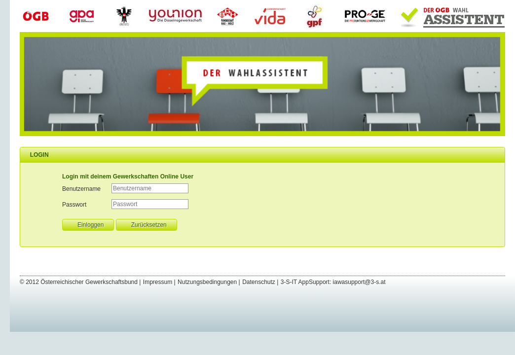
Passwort (74, 204)
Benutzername (81, 188)
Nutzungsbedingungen (207, 282)
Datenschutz (258, 282)
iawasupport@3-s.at (359, 282)
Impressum (157, 282)
